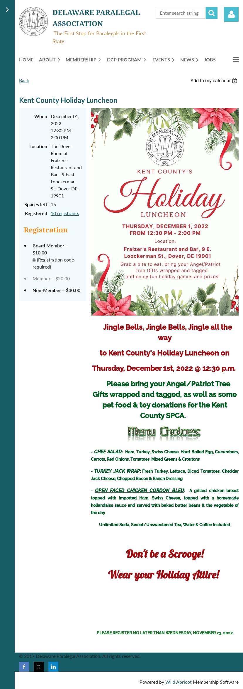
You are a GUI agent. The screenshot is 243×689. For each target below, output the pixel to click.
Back (24, 80)
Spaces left (35, 204)
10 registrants (65, 213)
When (40, 116)
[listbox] (215, 80)
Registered (36, 213)
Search (211, 13)
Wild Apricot (178, 682)
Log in (231, 14)
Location (38, 146)
